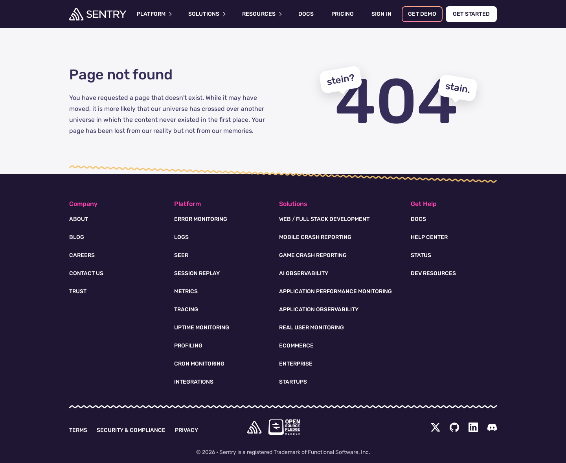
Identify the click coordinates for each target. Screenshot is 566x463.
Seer (181, 255)
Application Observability (318, 309)
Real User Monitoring (311, 327)
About (78, 219)
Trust (77, 291)
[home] (254, 427)
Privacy (186, 430)
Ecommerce (296, 345)
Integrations (193, 381)
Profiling (188, 345)
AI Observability (303, 273)
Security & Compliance (131, 430)
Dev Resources (433, 273)
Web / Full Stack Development (324, 219)
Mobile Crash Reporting (315, 237)
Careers (82, 255)
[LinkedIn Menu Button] (473, 427)
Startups (293, 381)
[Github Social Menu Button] (454, 427)
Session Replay (197, 273)
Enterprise (295, 363)
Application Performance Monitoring (335, 291)
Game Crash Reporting (313, 255)
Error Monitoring (200, 219)
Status (421, 255)
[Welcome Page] (97, 14)
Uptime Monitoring (201, 327)
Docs (418, 219)
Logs (181, 237)
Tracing (186, 309)
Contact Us (86, 273)
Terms (78, 430)
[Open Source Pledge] (284, 427)
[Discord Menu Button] (492, 427)
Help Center (429, 237)
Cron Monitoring (199, 363)
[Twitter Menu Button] (435, 427)
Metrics (186, 291)
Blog (76, 237)
